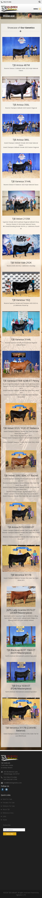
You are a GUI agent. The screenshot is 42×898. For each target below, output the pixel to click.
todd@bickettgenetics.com (13, 783)
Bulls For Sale (7, 799)
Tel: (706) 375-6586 (10, 777)
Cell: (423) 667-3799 (10, 779)
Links (4, 816)
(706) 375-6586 (7, 2)
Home (5, 820)
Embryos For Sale (9, 806)
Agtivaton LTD (21, 895)
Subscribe (6, 825)
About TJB (6, 809)
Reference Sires (8, 813)
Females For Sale (9, 803)
